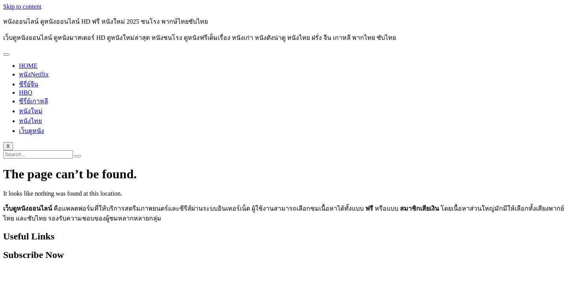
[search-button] (78, 156)
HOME (28, 65)
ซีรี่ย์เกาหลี (33, 101)
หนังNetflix (34, 74)
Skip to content (22, 6)
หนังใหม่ (31, 111)
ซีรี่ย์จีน (28, 84)
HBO (25, 92)
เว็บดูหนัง (31, 130)
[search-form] (38, 154)
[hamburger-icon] (6, 54)
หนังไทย (30, 121)
